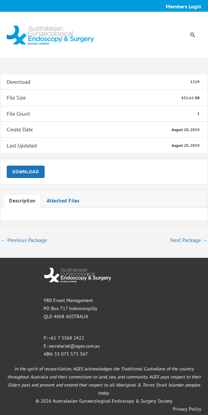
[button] (193, 35)
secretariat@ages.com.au (74, 346)
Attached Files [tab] (63, 200)
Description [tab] (22, 200)
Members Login (183, 6)
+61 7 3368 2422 (66, 338)
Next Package (189, 240)
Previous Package (24, 240)
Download (25, 171)
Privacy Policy (187, 409)
